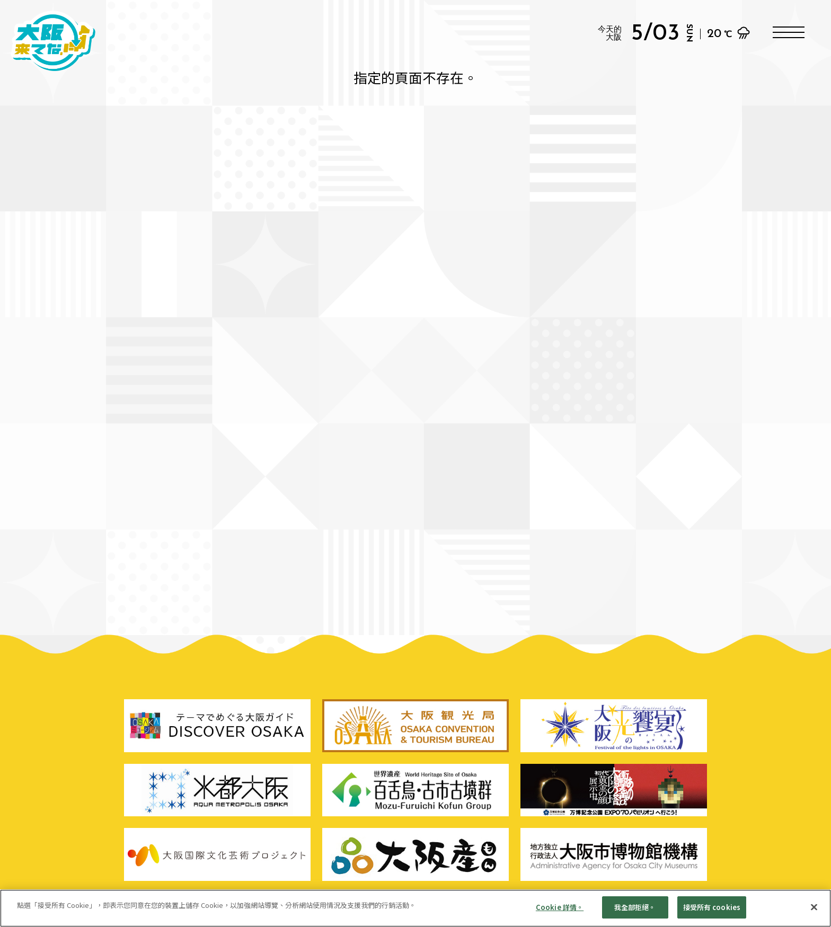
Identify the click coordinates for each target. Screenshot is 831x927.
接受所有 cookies (712, 913)
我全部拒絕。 (635, 913)
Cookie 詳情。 (560, 913)
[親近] (814, 912)
